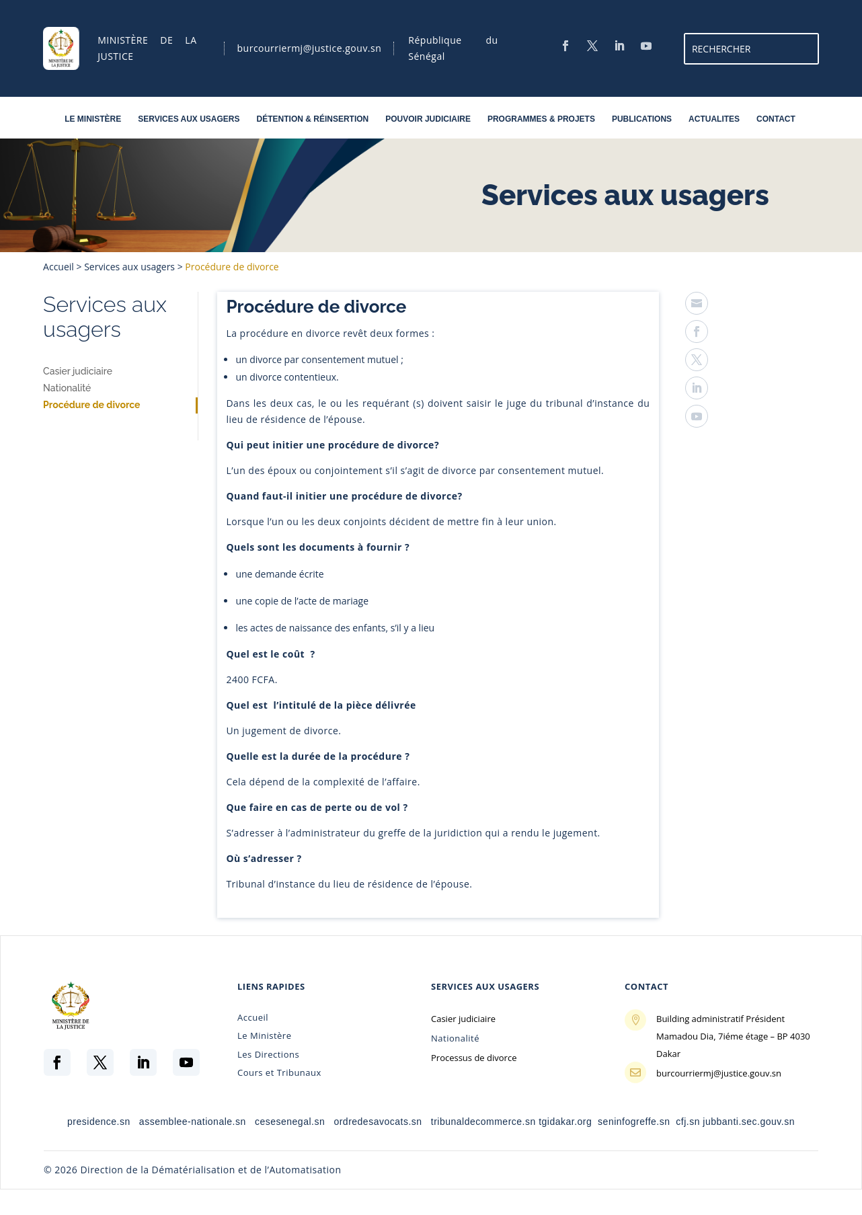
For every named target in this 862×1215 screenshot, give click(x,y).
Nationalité (67, 388)
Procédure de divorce (91, 404)
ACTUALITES (714, 121)
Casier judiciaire (77, 371)
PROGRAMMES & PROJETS (541, 121)
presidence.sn (98, 1121)
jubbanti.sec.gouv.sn (749, 1121)
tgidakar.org (565, 1121)
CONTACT (775, 121)
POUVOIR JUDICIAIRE (428, 121)
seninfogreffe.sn (634, 1121)
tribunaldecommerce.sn (483, 1121)
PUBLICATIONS (642, 121)
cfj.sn (688, 1121)
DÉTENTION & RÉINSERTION (313, 121)
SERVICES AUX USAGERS (188, 121)
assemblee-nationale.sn (190, 1121)
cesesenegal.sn (290, 1121)
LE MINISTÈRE (93, 121)
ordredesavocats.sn (378, 1121)
